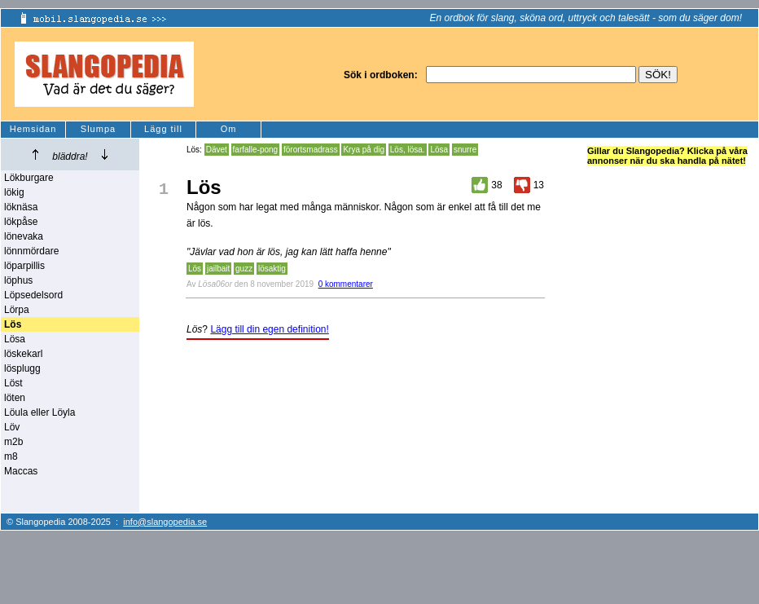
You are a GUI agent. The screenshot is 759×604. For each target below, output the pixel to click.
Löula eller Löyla (39, 412)
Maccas (20, 471)
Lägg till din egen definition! (269, 329)
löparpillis (24, 265)
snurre (465, 149)
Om (229, 129)
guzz (243, 268)
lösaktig (272, 268)
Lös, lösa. (407, 149)
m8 (11, 456)
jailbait (218, 268)
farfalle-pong (256, 149)
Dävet (216, 149)
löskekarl (23, 353)
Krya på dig (363, 149)
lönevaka (23, 236)
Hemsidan (33, 129)
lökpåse (20, 221)
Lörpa (16, 309)
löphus (18, 280)
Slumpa (98, 129)
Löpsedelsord (33, 295)
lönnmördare (31, 251)
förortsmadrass (310, 149)
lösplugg (22, 368)
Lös (194, 268)
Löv (12, 427)
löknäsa (20, 207)
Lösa (14, 339)
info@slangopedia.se (165, 522)
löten (14, 397)
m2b (13, 441)
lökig (14, 192)
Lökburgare (29, 177)
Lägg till (163, 129)
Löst (13, 383)
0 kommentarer (345, 284)
